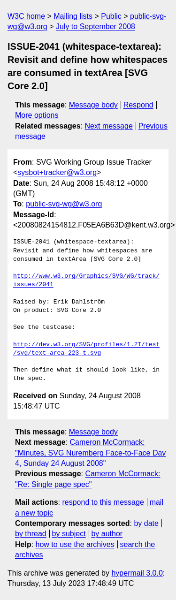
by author (106, 534)
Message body (93, 105)
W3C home (26, 16)
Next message (109, 126)
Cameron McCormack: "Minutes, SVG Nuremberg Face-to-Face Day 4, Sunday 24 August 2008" (90, 452)
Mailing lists (73, 16)
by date (146, 523)
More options (37, 115)
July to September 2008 (95, 26)
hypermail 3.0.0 (136, 573)
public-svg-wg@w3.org (64, 204)
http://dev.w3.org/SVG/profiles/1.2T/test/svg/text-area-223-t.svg (86, 349)
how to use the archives (75, 544)
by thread (30, 534)
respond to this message (103, 502)
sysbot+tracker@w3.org (57, 172)
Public (111, 16)
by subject (69, 534)
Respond (138, 105)
